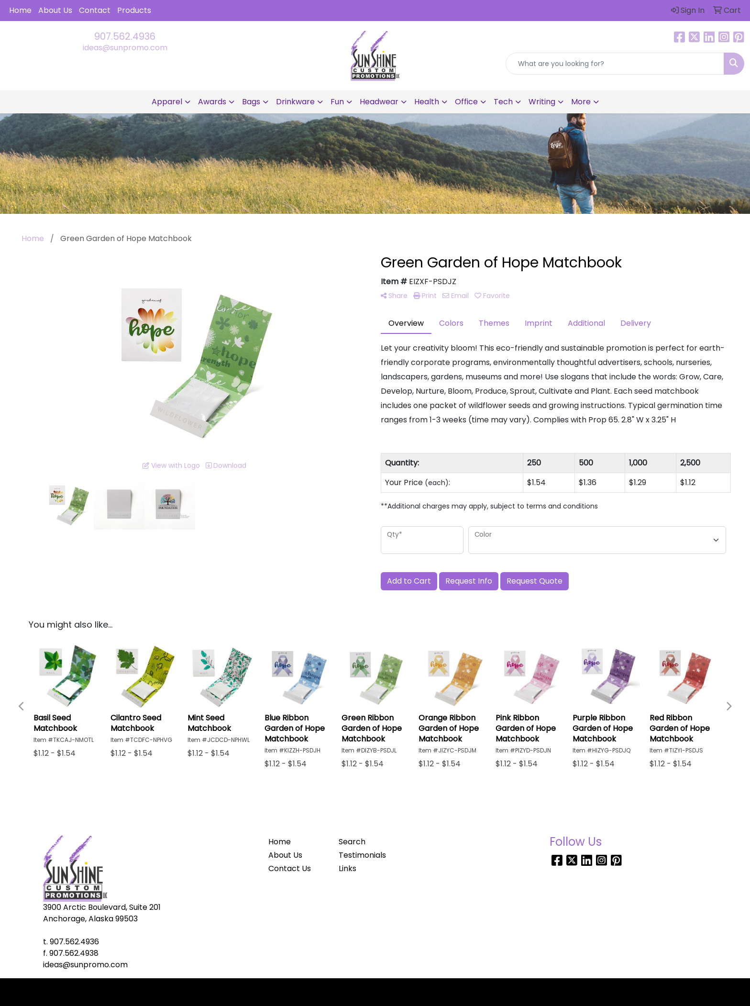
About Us (55, 10)
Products (134, 10)
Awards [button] (212, 101)
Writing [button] (542, 101)
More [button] (581, 101)
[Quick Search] (615, 64)
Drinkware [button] (295, 101)
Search (352, 841)
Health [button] (426, 101)
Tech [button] (503, 101)
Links (347, 868)
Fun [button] (337, 101)
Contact (94, 10)
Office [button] (466, 101)
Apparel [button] (167, 101)
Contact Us (289, 868)
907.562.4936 (124, 36)
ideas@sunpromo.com (125, 47)
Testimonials (362, 855)
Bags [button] (251, 101)
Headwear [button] (379, 101)
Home (20, 10)
